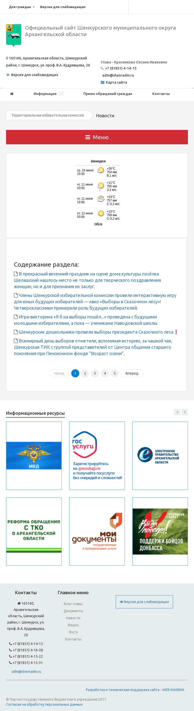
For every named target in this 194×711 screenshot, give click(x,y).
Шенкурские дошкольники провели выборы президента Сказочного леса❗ (98, 331)
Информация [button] (48, 94)
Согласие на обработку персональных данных (44, 704)
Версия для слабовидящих (63, 7)
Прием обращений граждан (107, 94)
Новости (73, 618)
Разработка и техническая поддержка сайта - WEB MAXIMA (135, 690)
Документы (73, 611)
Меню (97, 137)
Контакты (161, 94)
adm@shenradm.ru (26, 672)
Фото (73, 632)
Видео (73, 625)
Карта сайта (116, 82)
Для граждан (20, 7)
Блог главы (73, 604)
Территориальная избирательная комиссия (47, 115)
